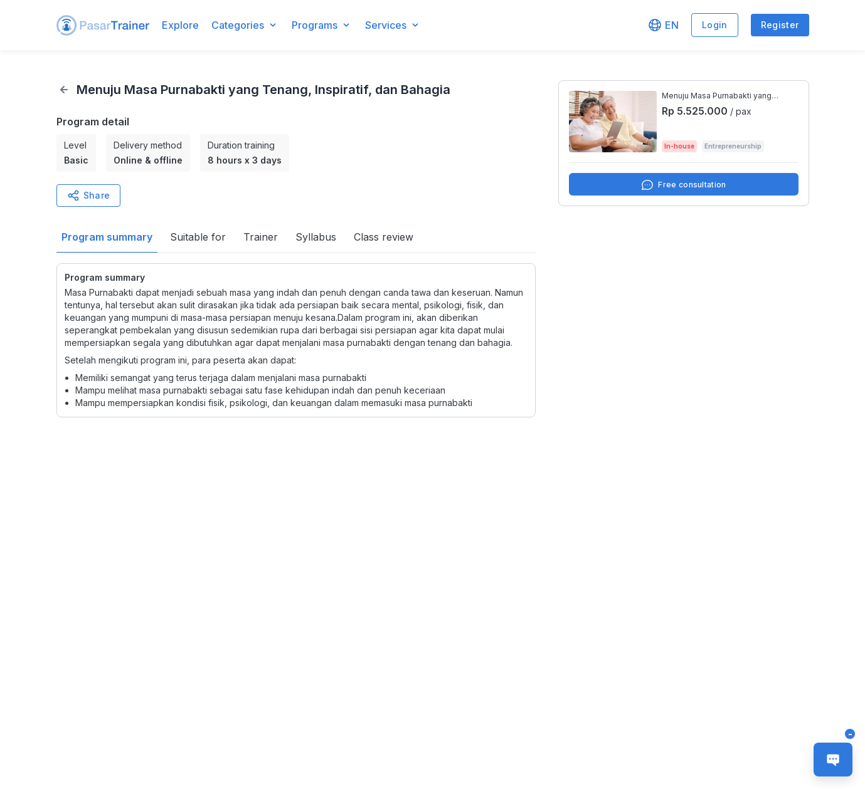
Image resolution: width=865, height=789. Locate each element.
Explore (180, 25)
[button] (102, 25)
